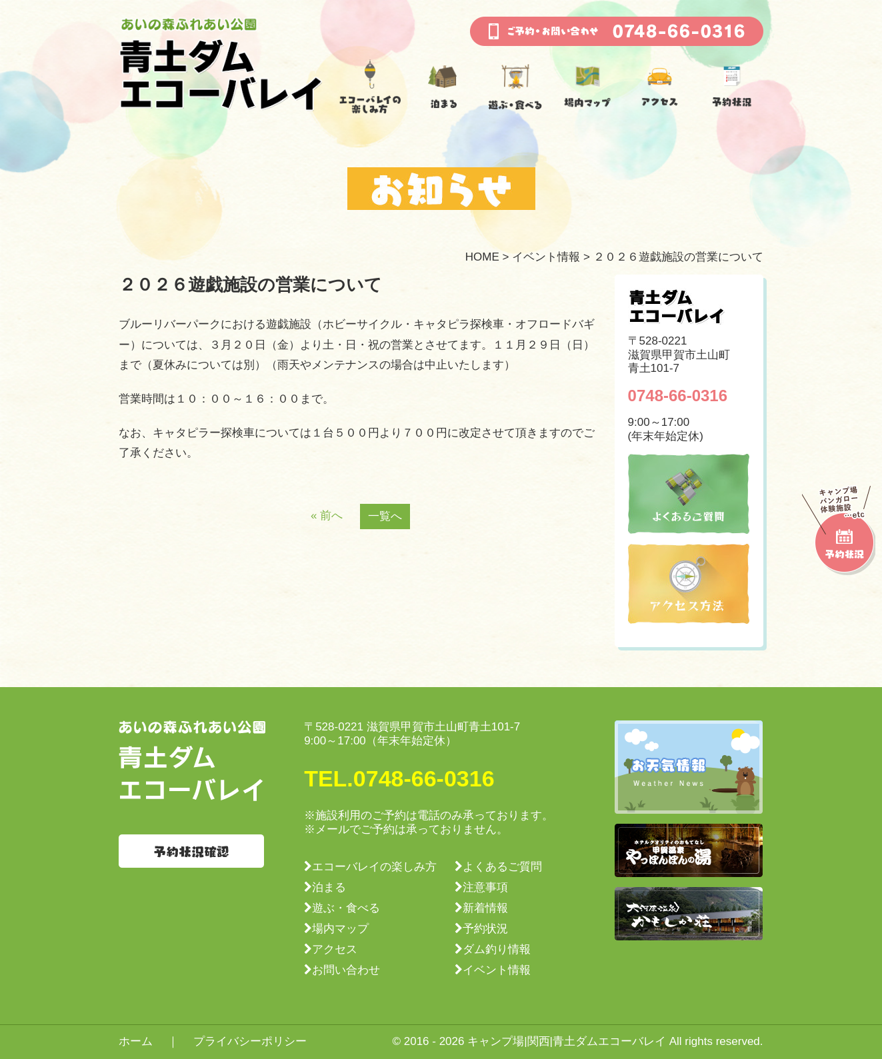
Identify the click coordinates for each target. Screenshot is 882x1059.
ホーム (136, 1041)
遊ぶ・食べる (346, 908)
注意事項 (485, 887)
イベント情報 (546, 257)
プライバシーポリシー (250, 1041)
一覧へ (385, 516)
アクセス (334, 949)
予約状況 (485, 928)
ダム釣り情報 (497, 949)
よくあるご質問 (502, 866)
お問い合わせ (346, 970)
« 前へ (327, 515)
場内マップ (340, 928)
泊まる (329, 887)
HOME (482, 257)
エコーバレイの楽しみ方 (374, 866)
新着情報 (485, 908)
